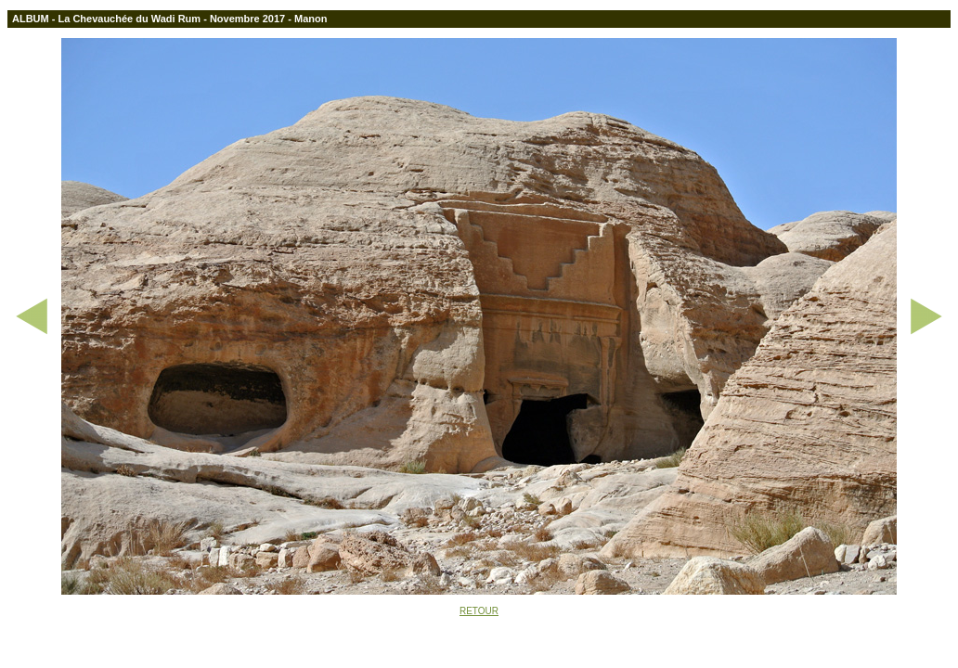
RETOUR (479, 611)
